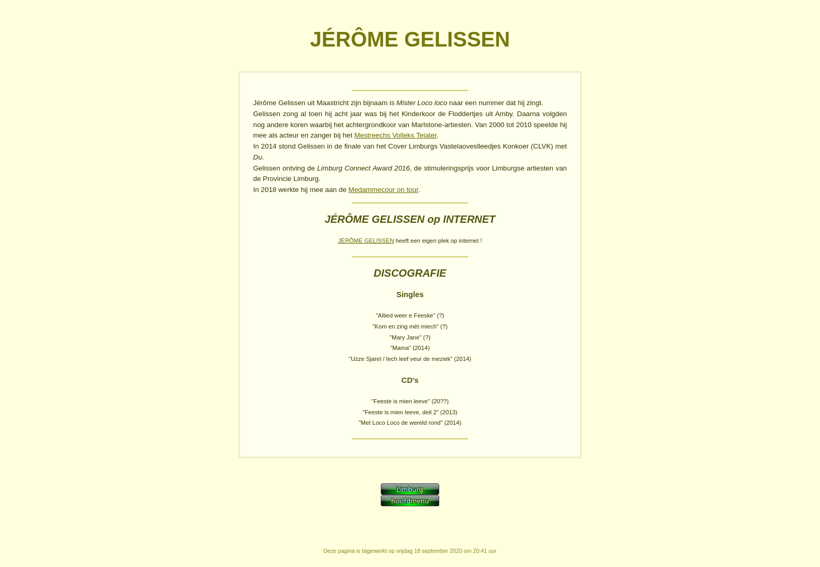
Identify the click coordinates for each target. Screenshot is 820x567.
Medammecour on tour (383, 190)
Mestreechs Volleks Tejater (395, 135)
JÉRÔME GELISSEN (366, 240)
